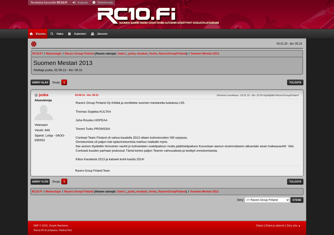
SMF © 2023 (40, 225)
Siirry (240, 199)
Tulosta (295, 82)
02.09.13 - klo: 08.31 (87, 95)
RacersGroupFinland (172, 53)
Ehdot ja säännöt (275, 225)
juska (131, 53)
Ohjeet (259, 225)
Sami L (122, 53)
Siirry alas (40, 82)
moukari (142, 53)
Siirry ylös (40, 181)
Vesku (153, 53)
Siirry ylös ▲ (294, 225)
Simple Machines (58, 225)
